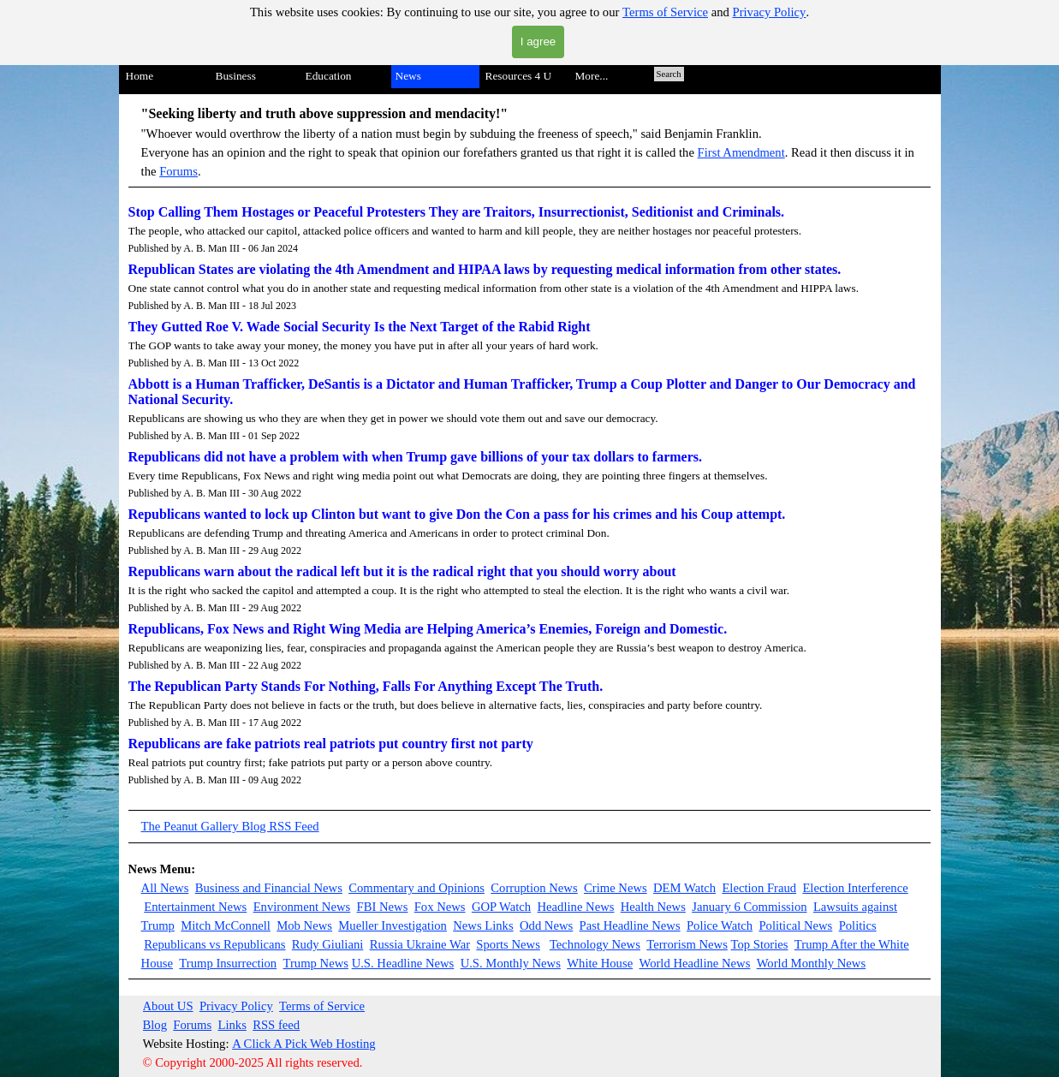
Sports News (508, 944)
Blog (155, 1025)
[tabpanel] (529, 145)
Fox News (440, 906)
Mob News (304, 925)
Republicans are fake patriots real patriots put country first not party (330, 743)
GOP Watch (501, 906)
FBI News (382, 906)
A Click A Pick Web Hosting (304, 1043)
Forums (178, 171)
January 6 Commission (749, 906)
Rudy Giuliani (327, 944)
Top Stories (759, 944)
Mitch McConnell (226, 925)
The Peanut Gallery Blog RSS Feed (230, 826)
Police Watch (720, 925)
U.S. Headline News (403, 963)
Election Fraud (759, 888)
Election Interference (854, 888)
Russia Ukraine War (420, 944)
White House (600, 963)
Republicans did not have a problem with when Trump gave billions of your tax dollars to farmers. (415, 456)
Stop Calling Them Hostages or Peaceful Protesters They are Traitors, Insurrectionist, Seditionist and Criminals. (456, 212)
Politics (858, 925)
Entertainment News (195, 906)
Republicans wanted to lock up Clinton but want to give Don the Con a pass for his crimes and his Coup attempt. (457, 514)
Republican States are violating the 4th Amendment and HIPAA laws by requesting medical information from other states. (485, 269)
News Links (483, 925)
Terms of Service (665, 12)
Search (669, 74)
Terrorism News (687, 944)
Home (140, 75)
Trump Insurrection (228, 963)
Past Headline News (630, 925)
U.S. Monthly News (511, 963)
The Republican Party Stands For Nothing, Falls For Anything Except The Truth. (366, 686)
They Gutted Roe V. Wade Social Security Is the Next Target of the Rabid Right (359, 326)
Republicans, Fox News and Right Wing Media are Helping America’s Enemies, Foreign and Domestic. (428, 629)
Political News (795, 925)
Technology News (595, 944)
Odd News (546, 925)
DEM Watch (684, 888)
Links (231, 1025)
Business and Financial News (268, 888)
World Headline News (694, 963)
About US (168, 1006)
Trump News (315, 963)
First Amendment (741, 152)
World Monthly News (811, 963)
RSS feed (276, 1025)
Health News (653, 906)
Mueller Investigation (392, 925)
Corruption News (534, 888)
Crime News (615, 888)
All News (165, 888)
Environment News (302, 906)
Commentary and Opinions (416, 888)
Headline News (575, 906)
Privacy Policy (769, 12)
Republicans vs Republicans (214, 944)
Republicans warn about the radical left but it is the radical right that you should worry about (402, 571)
